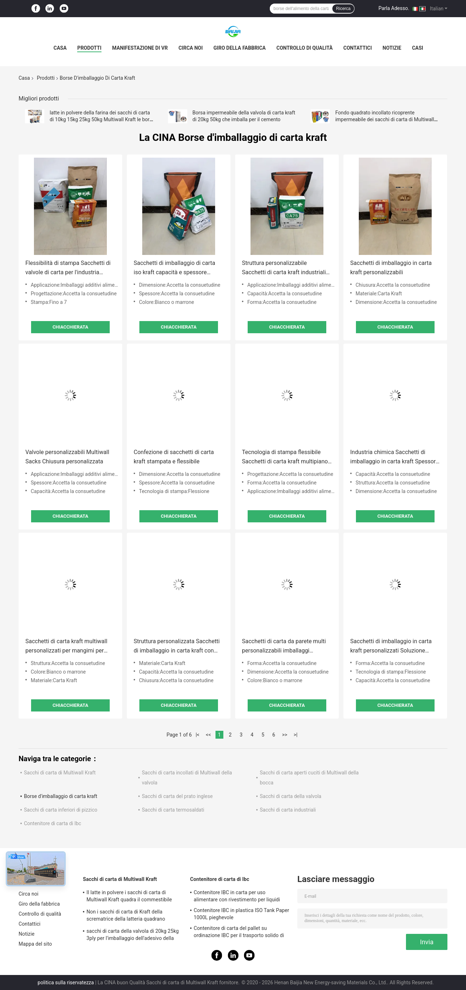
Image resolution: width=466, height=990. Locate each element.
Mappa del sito (35, 944)
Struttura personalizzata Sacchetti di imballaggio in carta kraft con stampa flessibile (177, 646)
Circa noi (190, 48)
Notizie (392, 48)
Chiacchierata (70, 327)
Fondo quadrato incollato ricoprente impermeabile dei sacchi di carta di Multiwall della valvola (384, 119)
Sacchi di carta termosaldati (173, 810)
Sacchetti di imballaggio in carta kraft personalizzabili (391, 268)
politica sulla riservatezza (66, 982)
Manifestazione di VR (140, 48)
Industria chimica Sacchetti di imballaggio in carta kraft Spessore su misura (394, 457)
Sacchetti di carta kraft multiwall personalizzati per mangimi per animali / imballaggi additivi (66, 646)
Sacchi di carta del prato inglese (177, 796)
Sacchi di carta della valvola (290, 796)
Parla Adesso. (393, 8)
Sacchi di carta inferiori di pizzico (60, 810)
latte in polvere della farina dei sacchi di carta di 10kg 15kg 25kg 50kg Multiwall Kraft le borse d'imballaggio (102, 119)
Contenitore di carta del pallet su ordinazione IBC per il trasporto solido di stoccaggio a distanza (239, 932)
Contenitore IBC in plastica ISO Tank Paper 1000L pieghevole (241, 913)
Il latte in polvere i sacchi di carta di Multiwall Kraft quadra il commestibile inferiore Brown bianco (129, 897)
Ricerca (343, 8)
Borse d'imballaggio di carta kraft (60, 796)
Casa (60, 48)
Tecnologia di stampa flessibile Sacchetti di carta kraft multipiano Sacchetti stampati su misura (285, 457)
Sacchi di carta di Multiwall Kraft (59, 772)
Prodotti (89, 48)
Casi (417, 48)
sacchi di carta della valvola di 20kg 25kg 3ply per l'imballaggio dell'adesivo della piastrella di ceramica (132, 935)
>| (296, 735)
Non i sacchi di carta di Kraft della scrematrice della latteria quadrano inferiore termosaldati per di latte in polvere (125, 916)
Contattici (357, 48)
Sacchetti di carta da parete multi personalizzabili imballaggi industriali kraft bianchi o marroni (284, 646)
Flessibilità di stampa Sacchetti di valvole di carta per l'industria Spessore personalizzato (67, 268)
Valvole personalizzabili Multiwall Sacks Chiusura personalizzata (67, 457)
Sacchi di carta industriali (288, 810)
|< (197, 735)
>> (284, 735)
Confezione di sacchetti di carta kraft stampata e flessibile (174, 457)
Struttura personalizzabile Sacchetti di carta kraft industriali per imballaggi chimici (284, 268)
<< (208, 735)
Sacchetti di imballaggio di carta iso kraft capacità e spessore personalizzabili (174, 268)
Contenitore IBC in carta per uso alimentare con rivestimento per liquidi (237, 896)
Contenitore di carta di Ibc (52, 823)
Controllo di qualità (305, 48)
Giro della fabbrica (239, 48)
